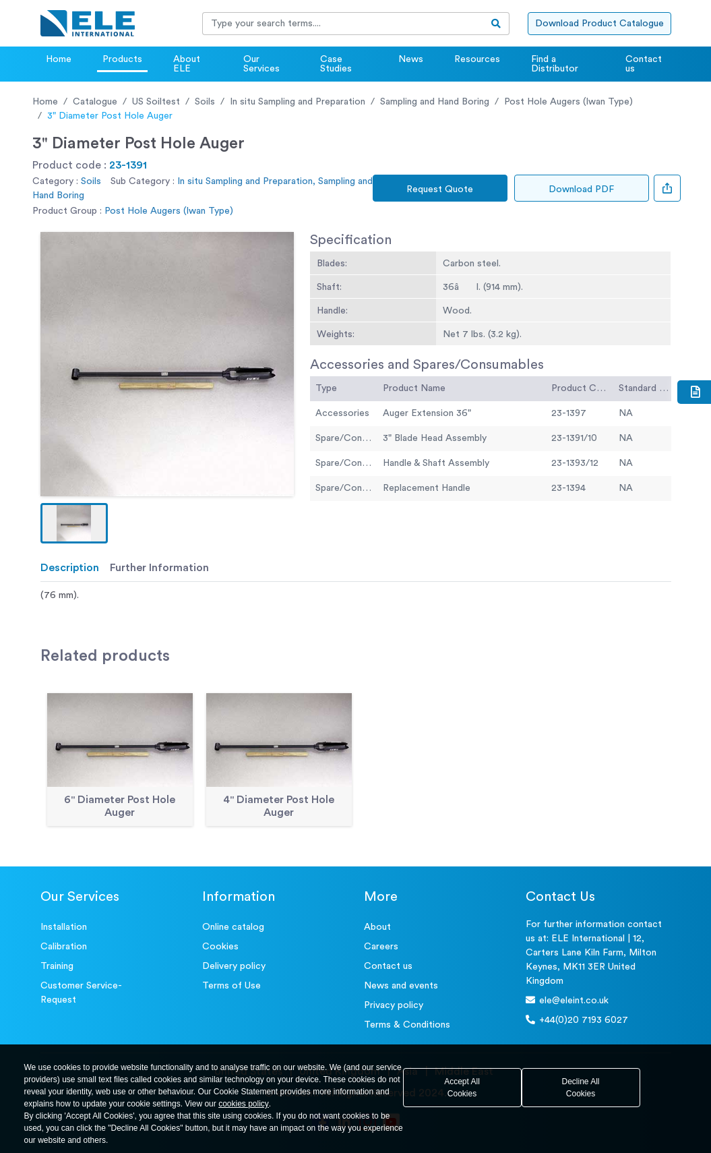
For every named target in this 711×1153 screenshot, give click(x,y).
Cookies (220, 946)
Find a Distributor (554, 64)
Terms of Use (231, 986)
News (410, 59)
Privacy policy (393, 1005)
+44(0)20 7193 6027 (577, 1020)
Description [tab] (69, 567)
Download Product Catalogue (599, 23)
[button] (74, 523)
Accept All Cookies (462, 1087)
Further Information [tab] (159, 567)
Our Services (261, 64)
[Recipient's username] (343, 23)
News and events (401, 986)
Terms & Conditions (407, 1025)
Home (58, 59)
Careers (381, 946)
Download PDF (581, 189)
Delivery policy (234, 966)
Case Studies (336, 64)
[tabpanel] (355, 596)
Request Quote (439, 189)
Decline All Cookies (580, 1087)
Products (122, 59)
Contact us (643, 64)
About (377, 927)
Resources (477, 59)
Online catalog (233, 927)
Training (56, 966)
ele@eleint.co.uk (567, 1000)
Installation (63, 927)
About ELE (186, 64)
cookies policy (243, 1103)
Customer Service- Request (81, 993)
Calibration (63, 946)
